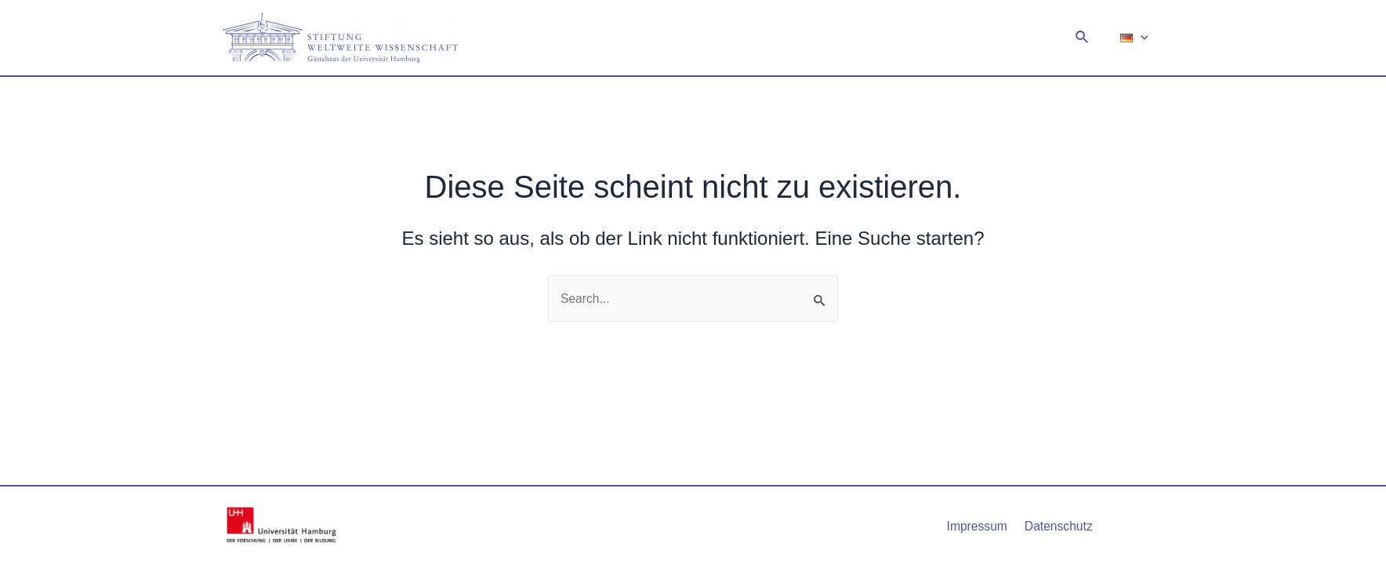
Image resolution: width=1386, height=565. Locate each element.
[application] (1143, 37)
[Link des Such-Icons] (1087, 37)
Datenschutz (1057, 525)
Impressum (979, 525)
